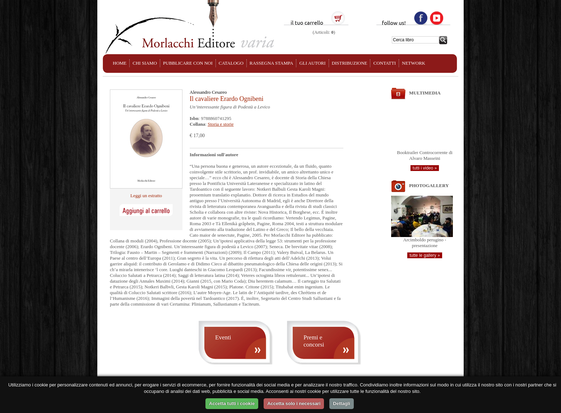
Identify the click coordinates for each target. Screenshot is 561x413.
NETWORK (413, 63)
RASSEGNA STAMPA (271, 63)
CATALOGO (231, 63)
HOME (119, 63)
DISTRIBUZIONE (349, 63)
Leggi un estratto (146, 195)
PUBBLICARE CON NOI (188, 63)
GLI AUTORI (312, 63)
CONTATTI (384, 63)
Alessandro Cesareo (208, 92)
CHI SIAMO (145, 63)
